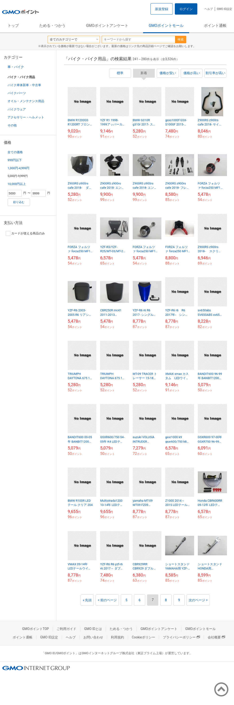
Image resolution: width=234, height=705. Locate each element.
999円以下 (15, 160)
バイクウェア (17, 109)
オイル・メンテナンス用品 (26, 101)
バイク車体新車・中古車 (24, 85)
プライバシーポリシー (181, 637)
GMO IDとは (93, 629)
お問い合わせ (93, 637)
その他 (12, 125)
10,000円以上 (17, 184)
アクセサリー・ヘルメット (26, 117)
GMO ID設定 (224, 9)
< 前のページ (107, 600)
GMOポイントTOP (35, 629)
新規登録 (161, 9)
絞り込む (18, 202)
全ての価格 (15, 152)
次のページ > (198, 600)
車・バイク (16, 67)
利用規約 (117, 637)
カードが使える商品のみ (25, 233)
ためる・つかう (52, 25)
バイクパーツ (17, 93)
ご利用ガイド (66, 629)
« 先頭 (87, 600)
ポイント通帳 (215, 25)
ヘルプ (208, 9)
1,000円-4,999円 (18, 168)
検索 (181, 39)
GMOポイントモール (166, 25)
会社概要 (216, 637)
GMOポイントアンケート (107, 25)
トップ (13, 25)
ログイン (186, 9)
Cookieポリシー (143, 637)
